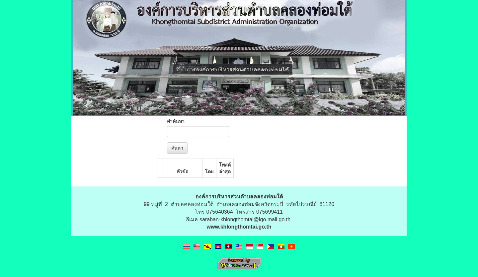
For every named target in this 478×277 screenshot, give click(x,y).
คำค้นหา (176, 121)
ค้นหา (177, 148)
